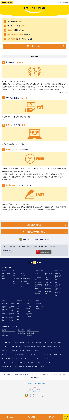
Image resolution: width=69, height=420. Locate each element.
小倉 (27, 303)
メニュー (10, 417)
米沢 (14, 283)
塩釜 (14, 281)
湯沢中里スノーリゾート (9, 358)
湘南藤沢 (37, 294)
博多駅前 (28, 306)
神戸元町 (4, 317)
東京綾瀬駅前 (48, 288)
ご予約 (52, 417)
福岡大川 (28, 308)
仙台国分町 (16, 278)
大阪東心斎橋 (30, 333)
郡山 (14, 286)
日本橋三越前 (48, 282)
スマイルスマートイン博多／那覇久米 (14, 342)
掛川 (56, 282)
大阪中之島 (11, 314)
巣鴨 (36, 288)
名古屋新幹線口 (58, 289)
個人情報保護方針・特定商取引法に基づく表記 (16, 374)
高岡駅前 (57, 273)
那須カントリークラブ (9, 362)
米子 (18, 303)
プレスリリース (54, 374)
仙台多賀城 (24, 281)
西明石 (11, 317)
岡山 (18, 306)
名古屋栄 (57, 292)
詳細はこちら (63, 92)
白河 (22, 286)
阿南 (18, 316)
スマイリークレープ (44, 362)
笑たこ (33, 362)
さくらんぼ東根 (25, 283)
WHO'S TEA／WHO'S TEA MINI (29, 366)
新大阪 (4, 313)
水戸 (36, 273)
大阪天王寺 (4, 310)
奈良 (3, 320)
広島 (18, 308)
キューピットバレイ (43, 358)
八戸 (14, 276)
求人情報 (62, 374)
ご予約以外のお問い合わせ (45, 231)
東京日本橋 (38, 282)
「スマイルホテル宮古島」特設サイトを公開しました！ (34, 390)
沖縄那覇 (38, 303)
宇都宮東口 (38, 277)
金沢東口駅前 (21, 333)
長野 (46, 294)
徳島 (18, 314)
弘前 (22, 273)
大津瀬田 (4, 303)
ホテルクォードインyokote (53, 342)
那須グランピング (23, 362)
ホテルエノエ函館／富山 (35, 342)
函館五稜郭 (5, 335)
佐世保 (28, 311)
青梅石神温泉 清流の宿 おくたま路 (48, 346)
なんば (11, 310)
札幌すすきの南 (6, 273)
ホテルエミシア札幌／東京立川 (11, 346)
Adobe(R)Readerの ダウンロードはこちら (7, 251)
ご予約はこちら (46, 46)
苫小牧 (4, 278)
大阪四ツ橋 (11, 307)
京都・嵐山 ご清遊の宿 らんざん (13, 350)
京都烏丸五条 (4, 307)
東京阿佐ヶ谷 (48, 285)
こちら (4, 119)
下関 (18, 311)
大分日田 (28, 316)
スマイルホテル (7, 267)
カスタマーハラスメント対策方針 (40, 374)
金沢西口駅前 (58, 276)
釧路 (3, 276)
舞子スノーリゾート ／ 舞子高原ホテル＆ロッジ (17, 354)
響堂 (42, 366)
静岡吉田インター (58, 285)
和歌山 (11, 320)
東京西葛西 (48, 291)
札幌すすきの (5, 333)
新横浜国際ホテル (29, 346)
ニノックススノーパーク (27, 358)
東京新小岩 (38, 291)
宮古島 (37, 308)
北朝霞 (47, 279)
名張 (56, 295)
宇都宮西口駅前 (48, 274)
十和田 (23, 276)
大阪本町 (29, 335)
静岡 (56, 279)
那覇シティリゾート (41, 306)
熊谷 (46, 277)
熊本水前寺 (29, 314)
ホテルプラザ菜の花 (32, 350)
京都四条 (11, 303)
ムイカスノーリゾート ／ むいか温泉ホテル (47, 354)
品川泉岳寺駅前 (38, 285)
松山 (18, 319)
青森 (14, 273)
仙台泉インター (25, 278)
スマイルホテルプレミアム (10, 326)
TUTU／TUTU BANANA (9, 366)
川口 (36, 279)
